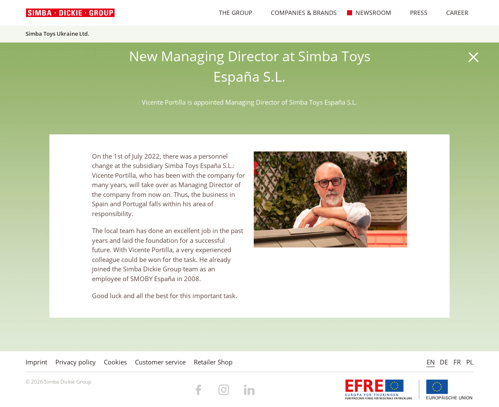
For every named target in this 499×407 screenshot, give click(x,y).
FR (457, 362)
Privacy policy (75, 362)
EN (431, 362)
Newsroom (369, 13)
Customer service (160, 362)
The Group (231, 13)
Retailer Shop (213, 362)
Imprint (36, 362)
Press (414, 13)
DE (444, 362)
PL (469, 362)
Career (452, 13)
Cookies (115, 362)
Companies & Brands (299, 13)
